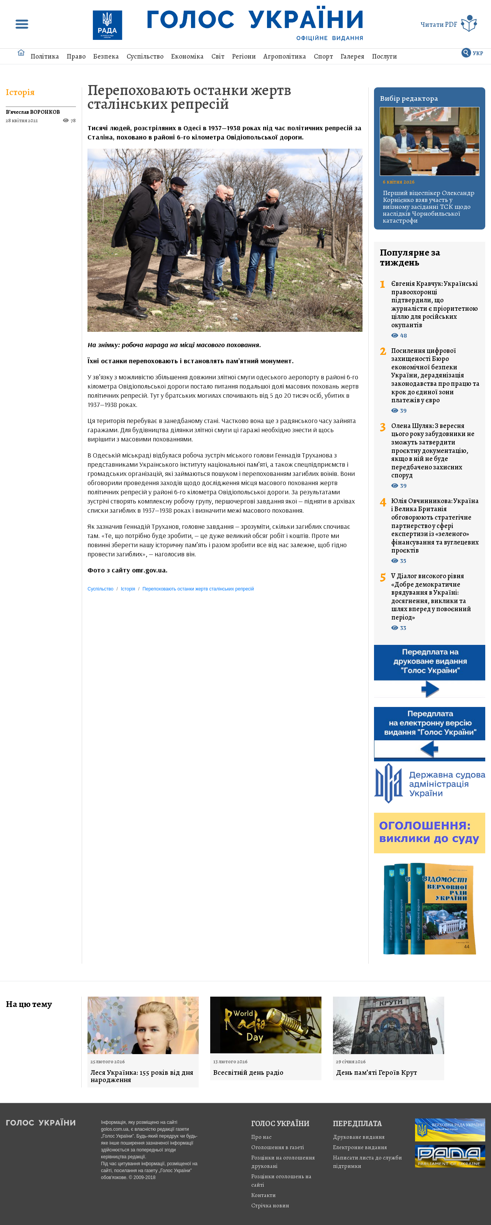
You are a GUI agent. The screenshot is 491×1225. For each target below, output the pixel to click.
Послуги (384, 56)
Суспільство (145, 56)
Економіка (187, 56)
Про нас (261, 1137)
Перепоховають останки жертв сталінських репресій (189, 96)
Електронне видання (360, 1147)
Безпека (106, 56)
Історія (20, 92)
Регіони (244, 56)
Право (76, 56)
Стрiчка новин (270, 1205)
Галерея (352, 56)
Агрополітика (285, 56)
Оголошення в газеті (277, 1147)
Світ (217, 56)
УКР (478, 53)
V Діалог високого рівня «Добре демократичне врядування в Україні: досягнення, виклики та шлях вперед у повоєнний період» (431, 597)
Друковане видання (359, 1137)
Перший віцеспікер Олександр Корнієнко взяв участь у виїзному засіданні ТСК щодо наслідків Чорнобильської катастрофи (429, 206)
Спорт (323, 56)
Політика (45, 56)
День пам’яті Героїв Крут (376, 1072)
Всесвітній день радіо (248, 1072)
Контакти (263, 1195)
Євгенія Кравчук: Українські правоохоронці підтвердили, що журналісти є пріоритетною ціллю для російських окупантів (434, 305)
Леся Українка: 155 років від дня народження (142, 1076)
